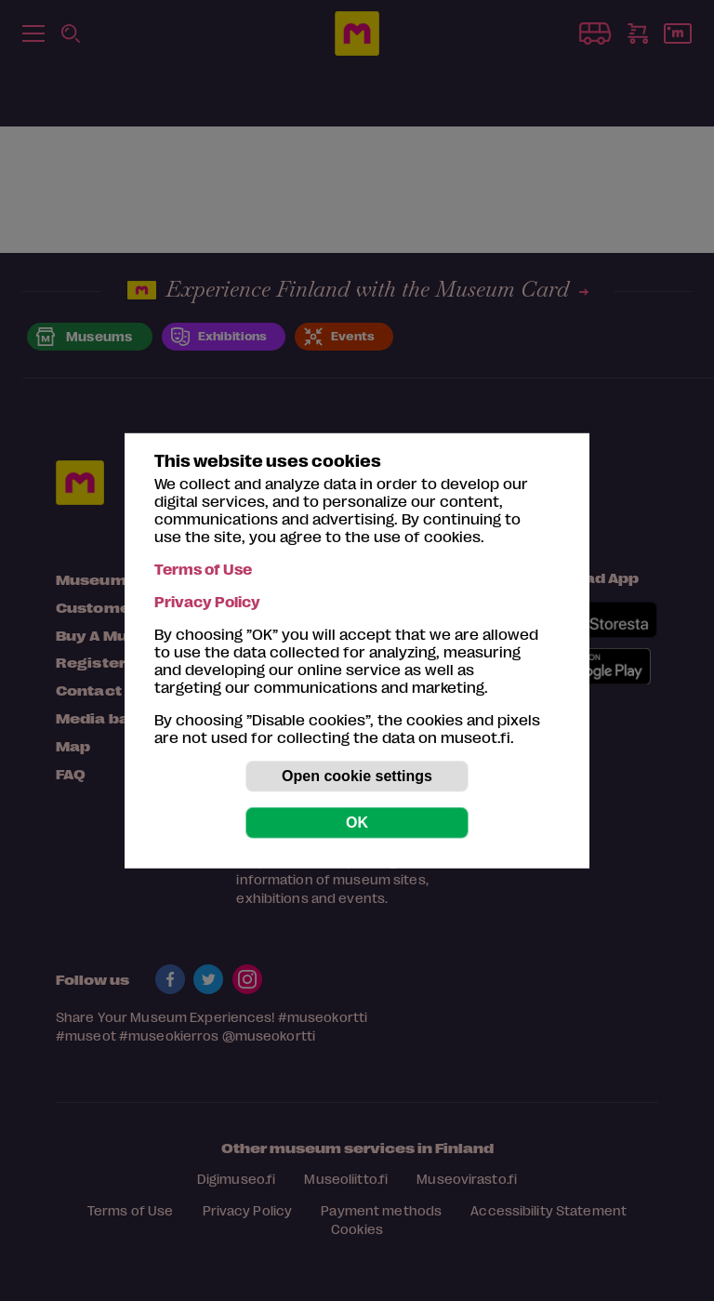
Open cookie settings (357, 776)
